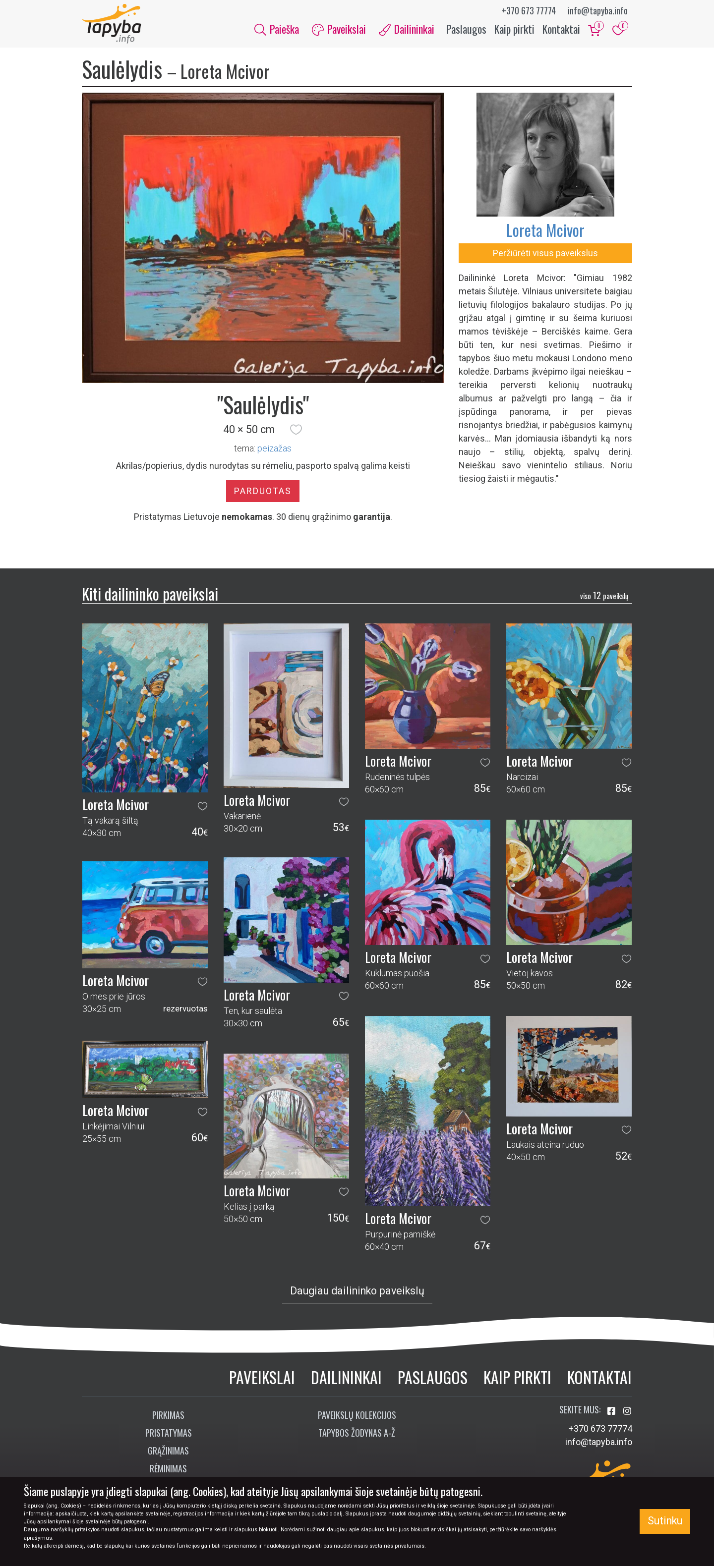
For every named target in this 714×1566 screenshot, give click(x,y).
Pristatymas (168, 1432)
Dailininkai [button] (406, 29)
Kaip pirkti (514, 29)
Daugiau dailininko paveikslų (357, 1291)
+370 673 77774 (529, 10)
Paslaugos (466, 29)
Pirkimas (168, 1414)
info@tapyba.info (598, 10)
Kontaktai (561, 29)
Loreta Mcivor (545, 229)
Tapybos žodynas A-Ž (356, 1432)
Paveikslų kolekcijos (357, 1414)
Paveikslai (262, 1377)
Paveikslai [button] (339, 29)
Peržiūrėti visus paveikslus (545, 253)
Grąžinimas (168, 1450)
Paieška (276, 29)
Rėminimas (168, 1468)
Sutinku (665, 1520)
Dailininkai (346, 1377)
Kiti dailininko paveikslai (150, 593)
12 (604, 595)
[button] (296, 430)
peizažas (274, 448)
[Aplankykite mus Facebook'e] (612, 1411)
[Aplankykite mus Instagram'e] (627, 1411)
